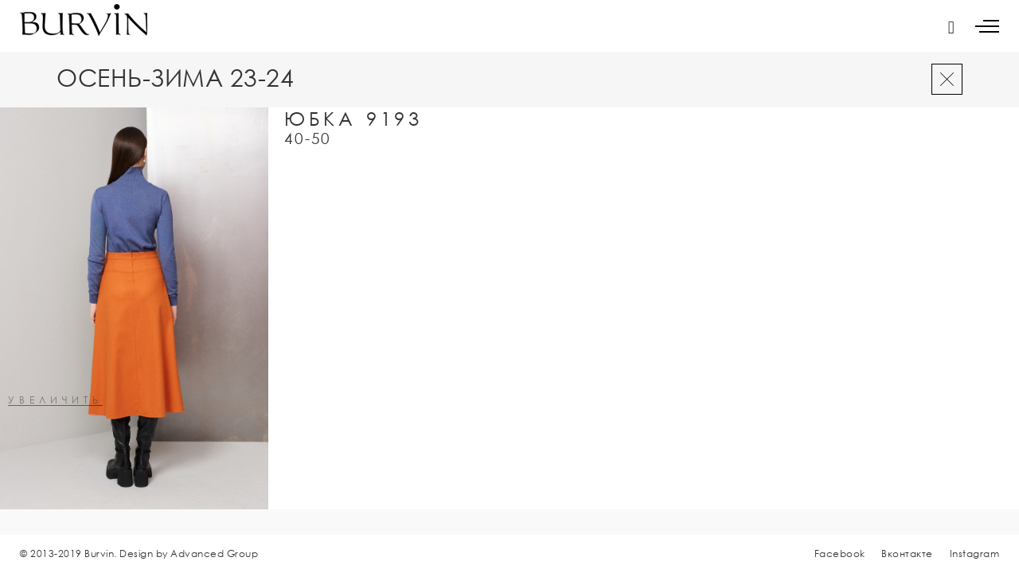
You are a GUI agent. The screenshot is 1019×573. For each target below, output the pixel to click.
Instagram (975, 553)
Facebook (839, 553)
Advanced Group (214, 553)
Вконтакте (907, 553)
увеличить (55, 401)
